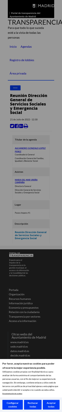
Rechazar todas (33, 404)
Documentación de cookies (12, 393)
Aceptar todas (51, 404)
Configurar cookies (13, 404)
